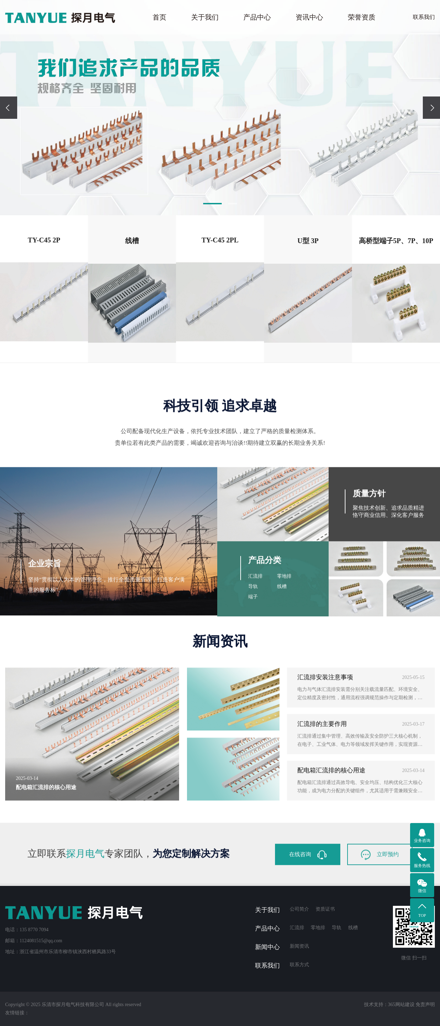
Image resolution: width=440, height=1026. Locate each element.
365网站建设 (401, 1004)
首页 (159, 17)
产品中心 (257, 17)
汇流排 (255, 689)
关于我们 (205, 17)
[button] (212, 203)
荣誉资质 (361, 17)
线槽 (282, 700)
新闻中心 (267, 947)
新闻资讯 (299, 946)
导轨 (253, 700)
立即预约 (380, 887)
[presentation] (8, 107)
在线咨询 (308, 887)
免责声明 (425, 1004)
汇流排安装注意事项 (325, 764)
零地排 (284, 689)
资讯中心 (309, 17)
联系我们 (424, 17)
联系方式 (299, 964)
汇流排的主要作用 (322, 810)
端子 (253, 710)
